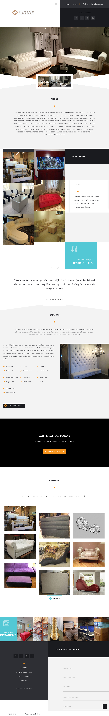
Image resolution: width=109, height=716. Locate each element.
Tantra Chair (37, 496)
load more (56, 598)
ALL (23, 496)
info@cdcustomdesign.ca (92, 4)
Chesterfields (74, 496)
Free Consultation (16, 405)
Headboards (56, 496)
